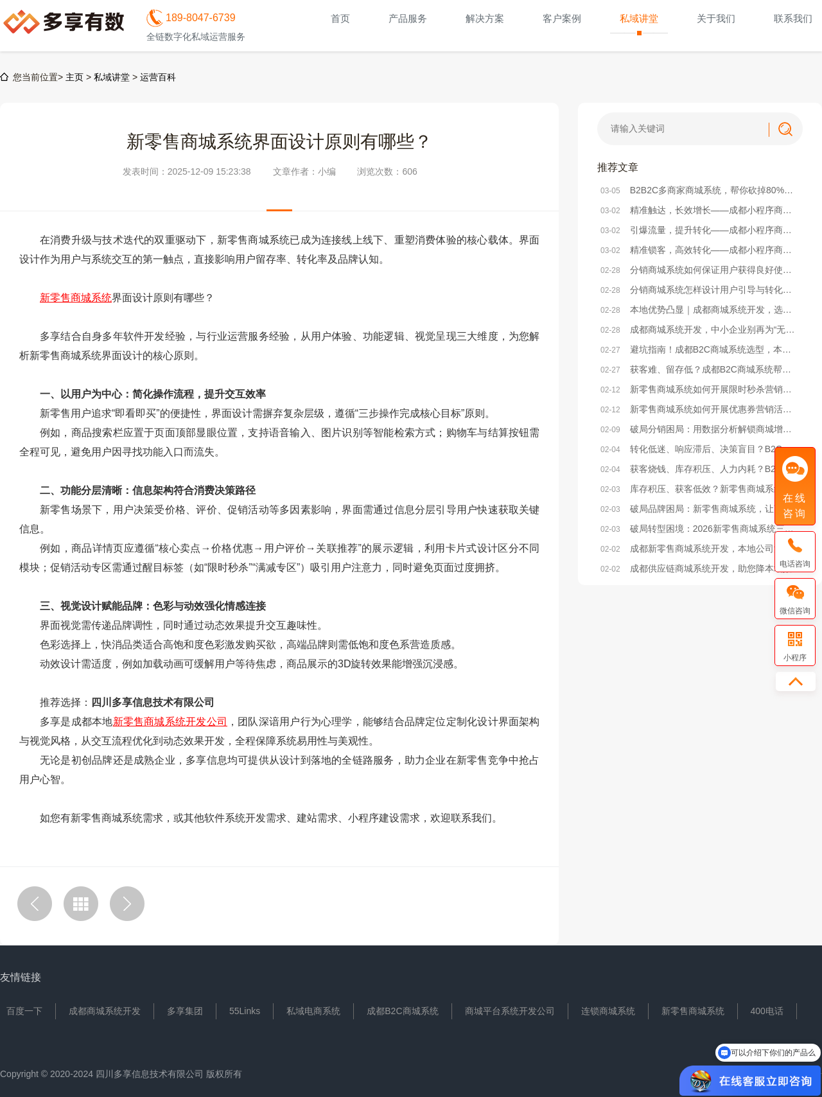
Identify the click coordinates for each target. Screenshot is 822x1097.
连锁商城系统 (608, 1011)
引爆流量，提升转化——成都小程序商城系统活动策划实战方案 (700, 230)
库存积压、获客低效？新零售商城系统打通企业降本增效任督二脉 (700, 489)
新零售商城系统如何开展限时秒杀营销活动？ (700, 389)
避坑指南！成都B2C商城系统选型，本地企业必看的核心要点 (700, 349)
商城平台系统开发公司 (510, 1011)
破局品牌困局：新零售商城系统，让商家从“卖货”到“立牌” (700, 509)
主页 (74, 77)
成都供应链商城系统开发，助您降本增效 (696, 568)
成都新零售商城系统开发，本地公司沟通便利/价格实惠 (700, 548)
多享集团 (185, 1011)
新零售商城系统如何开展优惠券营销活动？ (700, 409)
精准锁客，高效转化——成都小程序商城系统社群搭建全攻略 (700, 250)
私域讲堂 (112, 77)
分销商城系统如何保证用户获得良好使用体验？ (700, 270)
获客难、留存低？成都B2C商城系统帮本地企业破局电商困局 (700, 369)
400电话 (767, 1011)
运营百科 (158, 77)
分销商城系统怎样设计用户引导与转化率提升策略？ (700, 290)
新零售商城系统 (692, 1011)
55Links (244, 1011)
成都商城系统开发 (105, 1011)
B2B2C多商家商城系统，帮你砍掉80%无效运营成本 (700, 190)
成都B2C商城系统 (402, 1011)
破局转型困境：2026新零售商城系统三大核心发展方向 (700, 528)
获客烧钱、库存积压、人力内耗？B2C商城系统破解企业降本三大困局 (700, 469)
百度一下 (24, 1011)
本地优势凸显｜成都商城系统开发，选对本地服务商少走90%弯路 (700, 309)
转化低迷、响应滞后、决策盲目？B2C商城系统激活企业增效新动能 (700, 449)
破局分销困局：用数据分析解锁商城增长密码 (700, 429)
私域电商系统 (313, 1011)
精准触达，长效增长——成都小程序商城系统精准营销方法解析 (700, 210)
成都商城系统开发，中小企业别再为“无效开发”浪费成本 (700, 329)
